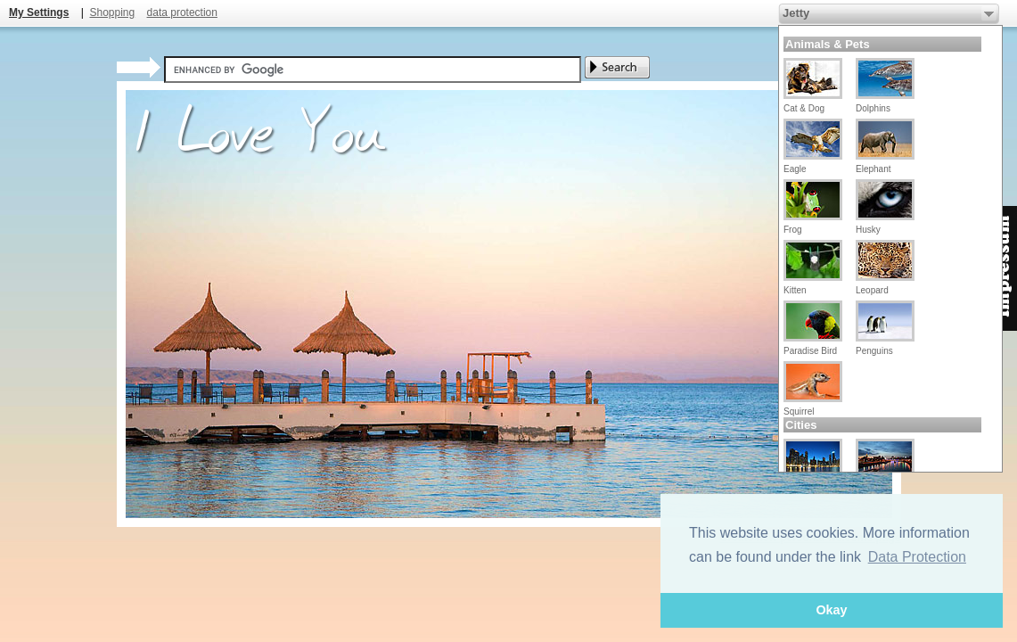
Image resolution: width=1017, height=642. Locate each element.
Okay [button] (831, 610)
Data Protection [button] (917, 556)
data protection (182, 12)
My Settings (39, 12)
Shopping (112, 12)
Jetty (796, 13)
